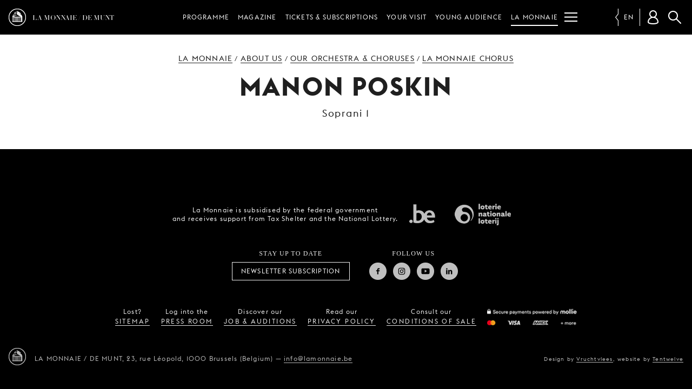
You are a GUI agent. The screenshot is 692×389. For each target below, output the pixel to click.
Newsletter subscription (291, 271)
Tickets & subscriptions (331, 17)
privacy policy (342, 321)
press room (187, 321)
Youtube (425, 271)
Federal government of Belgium (422, 213)
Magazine (257, 17)
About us (262, 58)
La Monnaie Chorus (467, 58)
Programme (206, 17)
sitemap (132, 321)
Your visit (407, 17)
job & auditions (260, 321)
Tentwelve (668, 359)
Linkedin (449, 271)
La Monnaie (534, 17)
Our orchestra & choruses (352, 58)
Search (674, 17)
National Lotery (483, 214)
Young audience (468, 17)
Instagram (401, 271)
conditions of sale (431, 321)
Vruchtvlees (594, 359)
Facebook (378, 271)
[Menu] (571, 17)
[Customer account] (653, 17)
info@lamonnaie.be (318, 358)
